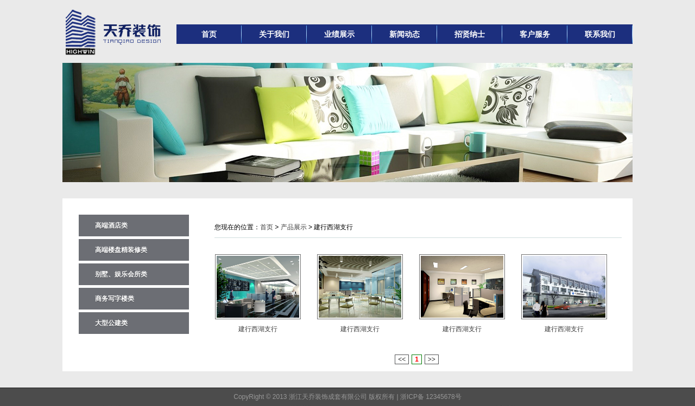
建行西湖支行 (257, 329)
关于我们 (274, 34)
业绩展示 (339, 34)
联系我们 (600, 34)
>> (431, 359)
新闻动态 (404, 34)
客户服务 (535, 34)
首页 (209, 34)
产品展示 (294, 227)
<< (402, 359)
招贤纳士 (469, 34)
